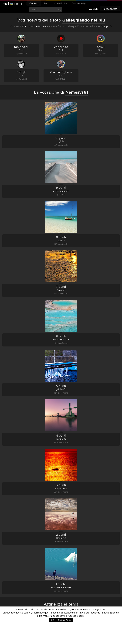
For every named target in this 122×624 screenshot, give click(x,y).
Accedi (93, 9)
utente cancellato (61, 588)
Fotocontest (15, 3)
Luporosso (61, 489)
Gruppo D (106, 26)
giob (61, 141)
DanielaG (61, 538)
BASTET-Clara (61, 340)
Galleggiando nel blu (83, 20)
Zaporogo (61, 47)
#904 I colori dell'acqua (33, 26)
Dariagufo (61, 439)
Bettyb (21, 72)
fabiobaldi (21, 47)
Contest (34, 3)
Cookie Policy (64, 620)
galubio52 (61, 389)
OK (52, 620)
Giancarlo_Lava (61, 72)
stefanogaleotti (61, 191)
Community (79, 3)
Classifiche (60, 3)
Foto (46, 3)
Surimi (61, 241)
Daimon (61, 290)
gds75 (100, 47)
